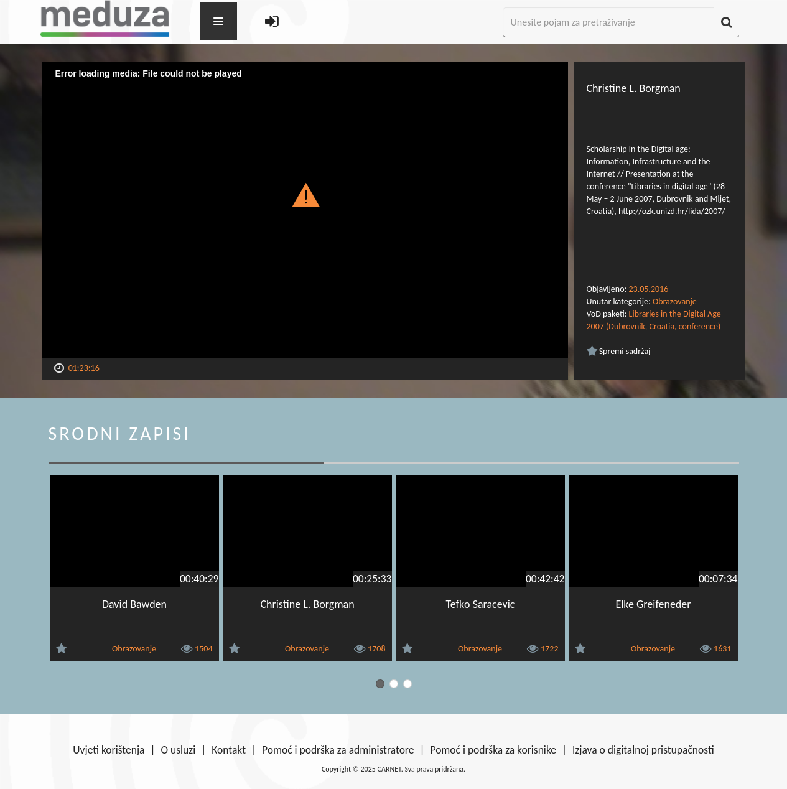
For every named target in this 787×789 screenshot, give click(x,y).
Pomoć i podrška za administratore (338, 750)
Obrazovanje (675, 301)
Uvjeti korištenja (108, 750)
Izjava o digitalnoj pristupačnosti (643, 750)
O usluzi (178, 750)
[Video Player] (305, 210)
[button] (305, 194)
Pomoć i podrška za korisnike (493, 750)
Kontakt (229, 750)
